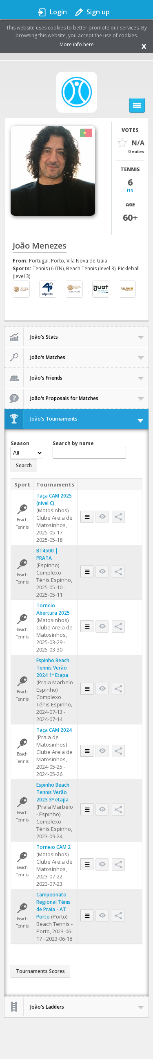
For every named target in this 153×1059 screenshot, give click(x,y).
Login (58, 11)
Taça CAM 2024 (54, 729)
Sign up (98, 11)
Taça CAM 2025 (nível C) (54, 499)
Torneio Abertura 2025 (53, 609)
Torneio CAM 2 (53, 847)
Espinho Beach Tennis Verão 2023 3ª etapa (52, 792)
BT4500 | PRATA (47, 554)
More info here (77, 44)
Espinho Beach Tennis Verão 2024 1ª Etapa (52, 668)
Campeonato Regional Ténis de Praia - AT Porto (53, 905)
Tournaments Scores (40, 971)
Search (24, 465)
